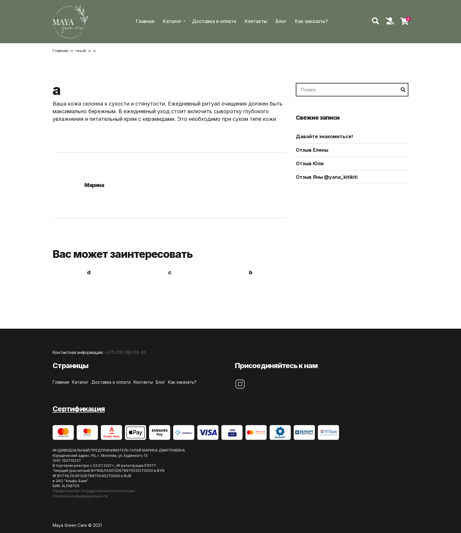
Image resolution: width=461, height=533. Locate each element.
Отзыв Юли (310, 163)
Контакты (256, 21)
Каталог (172, 21)
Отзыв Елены (312, 150)
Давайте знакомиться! (324, 136)
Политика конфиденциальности (80, 496)
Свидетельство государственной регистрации (94, 491)
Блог (281, 21)
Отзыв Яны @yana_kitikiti (327, 177)
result (81, 50)
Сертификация (79, 409)
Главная (145, 21)
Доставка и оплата (214, 21)
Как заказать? (311, 21)
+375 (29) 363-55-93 (125, 352)
